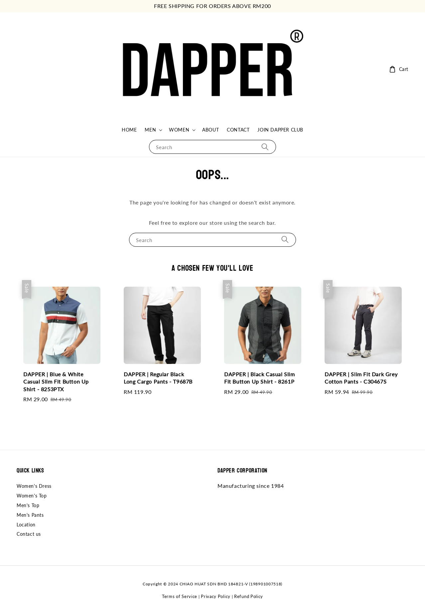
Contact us (29, 534)
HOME (129, 130)
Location (26, 524)
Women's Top (32, 495)
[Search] (265, 146)
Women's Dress (34, 486)
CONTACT (238, 130)
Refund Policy (248, 596)
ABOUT (210, 130)
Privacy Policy (215, 596)
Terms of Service (179, 596)
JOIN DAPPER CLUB (280, 130)
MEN (150, 130)
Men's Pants (30, 515)
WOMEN (179, 130)
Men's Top (28, 505)
